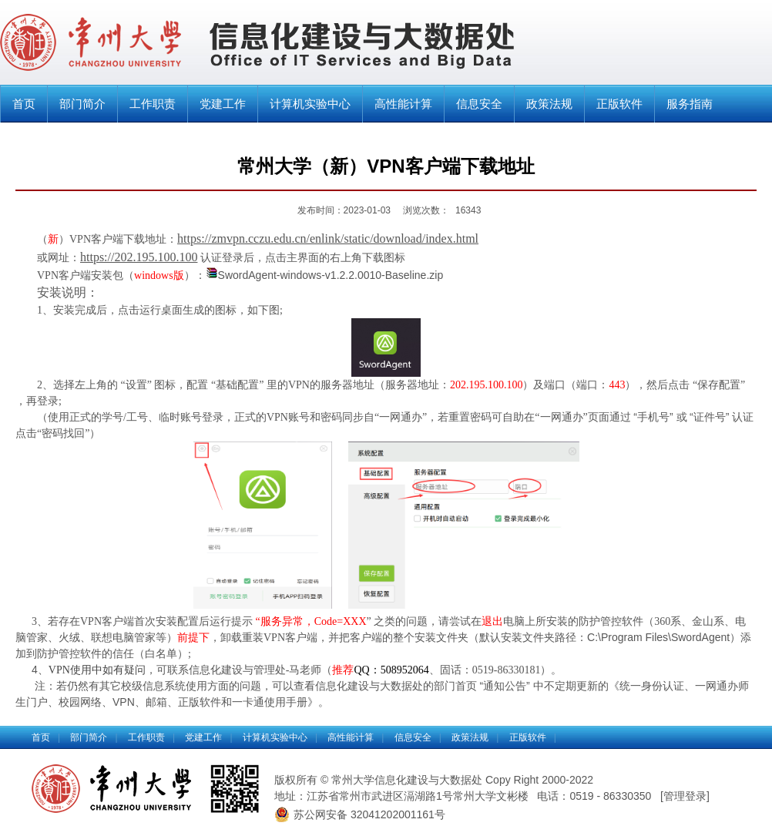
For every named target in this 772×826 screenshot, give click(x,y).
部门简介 (82, 103)
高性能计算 (403, 103)
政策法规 (549, 103)
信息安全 (479, 103)
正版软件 (619, 103)
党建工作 (223, 103)
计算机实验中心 (310, 103)
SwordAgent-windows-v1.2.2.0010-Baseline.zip (331, 275)
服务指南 (689, 103)
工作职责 (152, 103)
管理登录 (685, 796)
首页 (23, 103)
